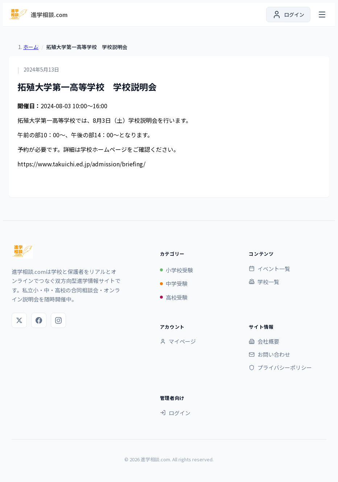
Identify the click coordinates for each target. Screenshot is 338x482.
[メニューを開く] (322, 14)
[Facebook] (38, 320)
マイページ (178, 341)
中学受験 (173, 283)
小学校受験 (176, 270)
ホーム (30, 46)
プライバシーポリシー (280, 367)
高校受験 (173, 297)
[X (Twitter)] (19, 320)
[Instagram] (58, 320)
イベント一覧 (269, 268)
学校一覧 (264, 281)
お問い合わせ (269, 354)
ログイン (175, 413)
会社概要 (264, 341)
